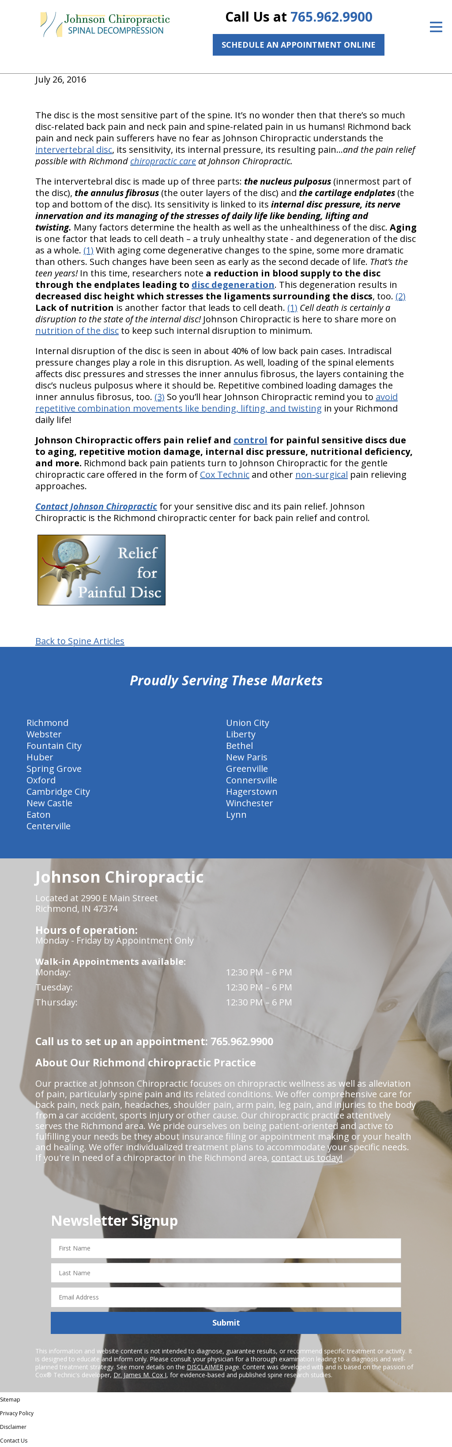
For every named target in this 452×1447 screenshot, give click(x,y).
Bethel (239, 746)
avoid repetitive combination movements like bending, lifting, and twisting (216, 402)
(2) (401, 296)
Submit (226, 1322)
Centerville (48, 826)
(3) (159, 397)
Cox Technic (224, 474)
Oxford (41, 780)
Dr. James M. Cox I (139, 1375)
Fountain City (54, 746)
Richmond (47, 723)
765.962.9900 (331, 17)
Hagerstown (252, 791)
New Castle (49, 803)
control (250, 440)
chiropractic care (163, 161)
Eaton (38, 814)
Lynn (236, 814)
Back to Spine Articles (79, 641)
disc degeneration (233, 285)
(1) (88, 250)
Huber (39, 757)
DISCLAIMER (205, 1367)
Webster (44, 734)
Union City (247, 723)
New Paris (246, 757)
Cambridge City (58, 791)
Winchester (249, 803)
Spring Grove (54, 769)
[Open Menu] (436, 27)
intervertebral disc (73, 149)
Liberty (241, 734)
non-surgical (321, 474)
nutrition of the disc (77, 330)
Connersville (251, 780)
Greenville (247, 769)
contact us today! (307, 1158)
